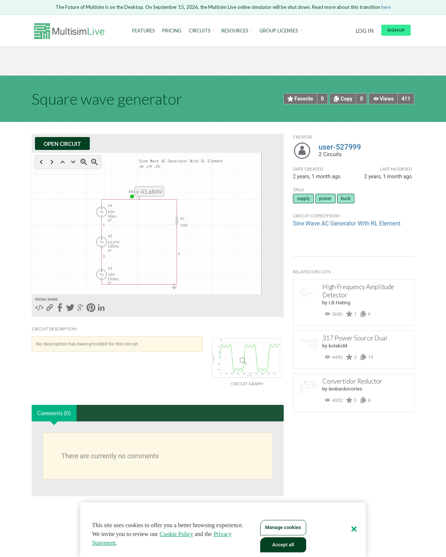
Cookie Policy (176, 534)
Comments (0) (54, 413)
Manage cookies (283, 527)
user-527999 (340, 147)
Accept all (283, 544)
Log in (364, 30)
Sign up (396, 30)
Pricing (171, 30)
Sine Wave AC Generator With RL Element (347, 223)
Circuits (199, 30)
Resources (235, 30)
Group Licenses (278, 30)
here (386, 7)
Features (143, 30)
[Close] (354, 529)
